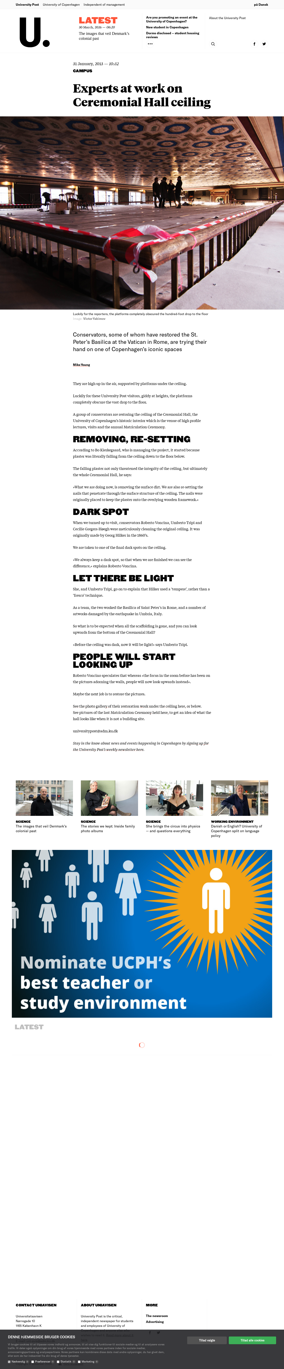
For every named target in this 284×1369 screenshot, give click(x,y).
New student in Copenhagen (167, 27)
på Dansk (261, 4)
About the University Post (227, 18)
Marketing (90, 1361)
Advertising (155, 1322)
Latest (98, 21)
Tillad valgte (207, 1340)
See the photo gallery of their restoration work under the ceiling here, (129, 706)
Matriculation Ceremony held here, (140, 712)
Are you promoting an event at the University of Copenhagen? (171, 19)
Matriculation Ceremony (144, 426)
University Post (27, 4)
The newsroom (157, 1316)
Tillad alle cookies (252, 1340)
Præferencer (44, 1361)
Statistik (68, 1361)
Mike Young (81, 364)
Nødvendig (20, 1361)
